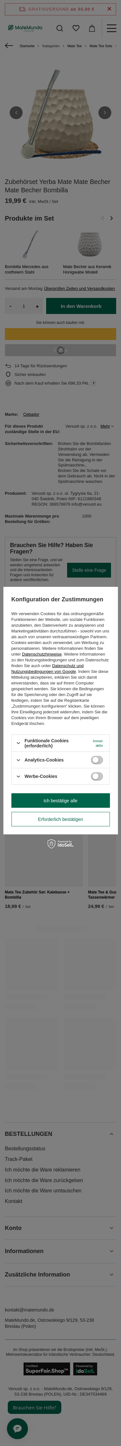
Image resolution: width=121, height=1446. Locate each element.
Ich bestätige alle (60, 800)
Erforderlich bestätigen (60, 819)
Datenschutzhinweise (42, 654)
